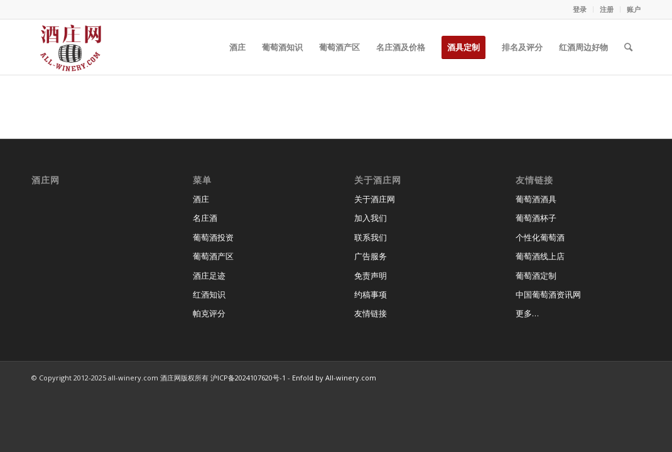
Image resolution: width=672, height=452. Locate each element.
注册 (607, 9)
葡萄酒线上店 (540, 256)
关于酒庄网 (374, 199)
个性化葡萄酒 (540, 237)
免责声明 (370, 275)
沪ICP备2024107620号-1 (248, 377)
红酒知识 (209, 294)
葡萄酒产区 (213, 256)
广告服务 (370, 256)
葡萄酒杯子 (536, 217)
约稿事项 (370, 294)
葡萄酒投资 (213, 237)
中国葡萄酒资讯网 (548, 294)
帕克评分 (209, 313)
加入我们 (370, 217)
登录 (580, 9)
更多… (527, 313)
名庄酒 (205, 217)
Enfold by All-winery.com (334, 377)
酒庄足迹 (209, 275)
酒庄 (201, 199)
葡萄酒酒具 (536, 199)
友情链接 (370, 313)
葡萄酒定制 (536, 275)
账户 (634, 9)
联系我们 (370, 237)
